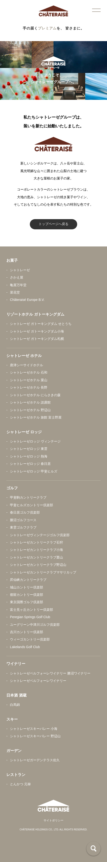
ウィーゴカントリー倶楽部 (30, 639)
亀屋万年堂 (18, 285)
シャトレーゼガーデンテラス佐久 (35, 760)
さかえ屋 (16, 277)
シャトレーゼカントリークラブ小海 (36, 550)
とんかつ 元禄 (20, 784)
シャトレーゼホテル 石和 (28, 372)
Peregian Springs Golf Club (30, 617)
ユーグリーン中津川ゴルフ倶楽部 (35, 624)
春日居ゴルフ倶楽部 (25, 512)
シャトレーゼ (20, 270)
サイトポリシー (53, 820)
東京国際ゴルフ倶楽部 (26, 602)
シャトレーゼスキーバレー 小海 (33, 729)
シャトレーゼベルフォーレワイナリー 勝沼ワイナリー (50, 673)
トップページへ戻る (53, 224)
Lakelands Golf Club (25, 647)
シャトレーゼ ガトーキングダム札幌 (37, 339)
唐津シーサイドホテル (26, 365)
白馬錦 (15, 705)
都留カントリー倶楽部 (26, 595)
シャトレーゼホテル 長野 (28, 387)
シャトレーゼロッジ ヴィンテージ (35, 441)
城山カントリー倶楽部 (26, 587)
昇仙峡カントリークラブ (28, 580)
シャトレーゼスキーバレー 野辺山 (35, 736)
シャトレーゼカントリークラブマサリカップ (43, 572)
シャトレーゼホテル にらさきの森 (35, 395)
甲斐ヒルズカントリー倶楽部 (31, 505)
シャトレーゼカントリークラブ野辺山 (38, 565)
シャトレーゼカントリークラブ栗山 (36, 557)
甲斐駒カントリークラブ (28, 497)
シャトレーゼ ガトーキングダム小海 (37, 331)
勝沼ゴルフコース (23, 520)
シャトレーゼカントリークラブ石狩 (36, 542)
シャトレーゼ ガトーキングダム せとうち (40, 324)
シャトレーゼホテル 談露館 (30, 402)
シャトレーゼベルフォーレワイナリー (38, 681)
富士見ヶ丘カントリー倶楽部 (31, 610)
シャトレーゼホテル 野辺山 (30, 410)
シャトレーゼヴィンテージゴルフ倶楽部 (40, 535)
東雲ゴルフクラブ (23, 527)
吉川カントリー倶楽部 (26, 632)
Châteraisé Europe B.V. (27, 300)
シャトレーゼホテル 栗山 (28, 380)
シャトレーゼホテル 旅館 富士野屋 (36, 417)
